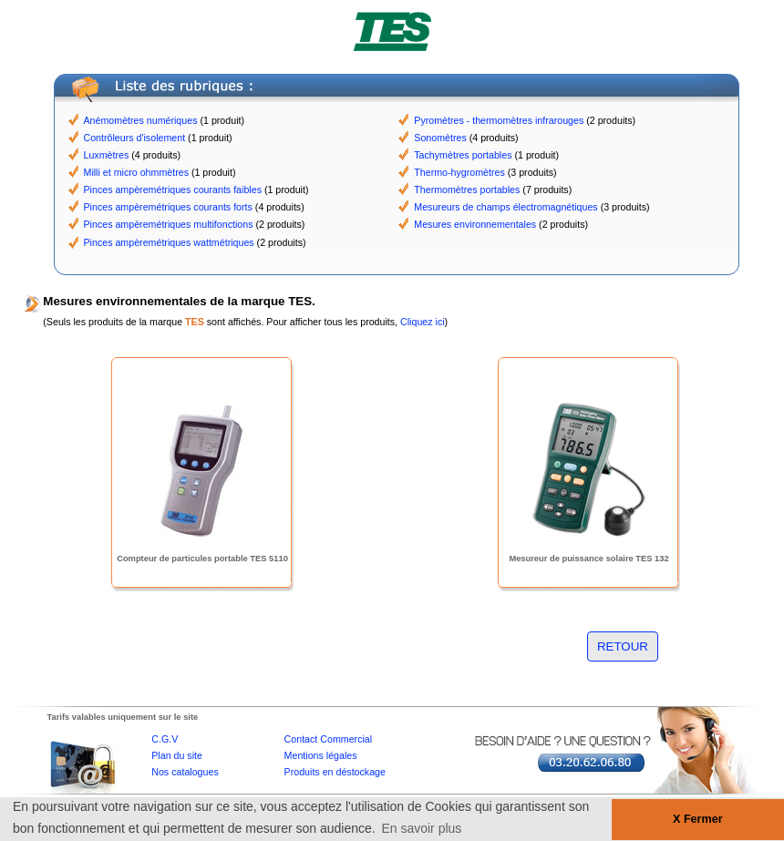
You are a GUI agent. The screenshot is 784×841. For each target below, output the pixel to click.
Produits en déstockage (335, 771)
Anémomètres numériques (141, 120)
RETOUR (622, 646)
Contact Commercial (328, 738)
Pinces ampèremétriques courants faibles (173, 189)
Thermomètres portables (467, 189)
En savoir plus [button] (421, 828)
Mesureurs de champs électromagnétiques (505, 206)
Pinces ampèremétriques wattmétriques (169, 242)
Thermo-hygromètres (459, 172)
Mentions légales (320, 755)
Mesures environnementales (475, 224)
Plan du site (176, 755)
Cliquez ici (422, 321)
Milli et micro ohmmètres (136, 172)
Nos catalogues (184, 771)
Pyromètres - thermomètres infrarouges (498, 120)
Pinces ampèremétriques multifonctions (168, 224)
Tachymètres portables (462, 154)
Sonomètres (440, 137)
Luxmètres (106, 154)
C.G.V (164, 738)
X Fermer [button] (698, 819)
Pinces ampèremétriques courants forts (168, 206)
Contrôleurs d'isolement (135, 137)
